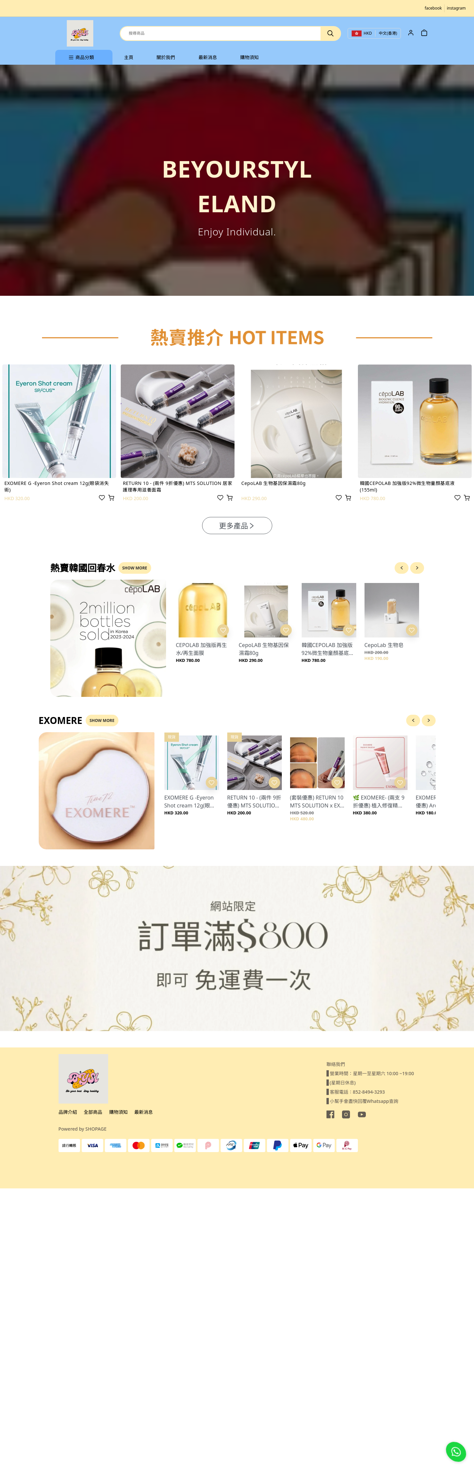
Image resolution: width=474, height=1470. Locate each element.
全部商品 (93, 1112)
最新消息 (143, 1112)
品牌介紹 (68, 1112)
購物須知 (118, 1112)
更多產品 (237, 525)
